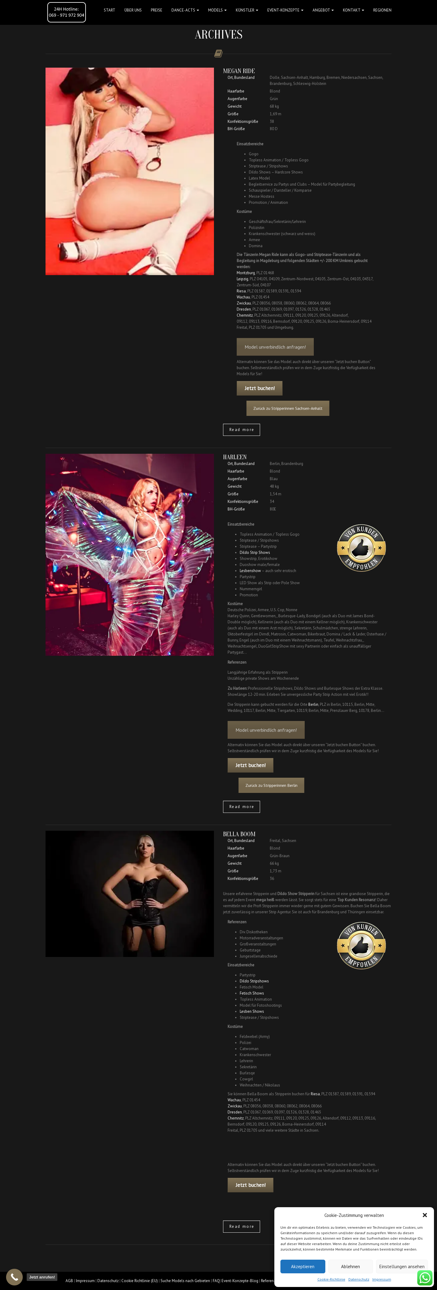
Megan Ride (239, 71)
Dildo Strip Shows (255, 552)
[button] (425, 1215)
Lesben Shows (252, 1011)
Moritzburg (246, 272)
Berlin (313, 704)
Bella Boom (239, 834)
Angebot (323, 10)
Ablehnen (350, 1266)
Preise (156, 10)
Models (217, 10)
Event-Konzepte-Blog (240, 1280)
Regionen (382, 10)
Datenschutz (358, 1279)
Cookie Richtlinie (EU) (139, 1280)
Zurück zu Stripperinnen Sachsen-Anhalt (294, 408)
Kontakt (353, 10)
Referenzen (270, 1280)
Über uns (133, 10)
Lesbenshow (250, 570)
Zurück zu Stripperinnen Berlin (283, 785)
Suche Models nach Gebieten (185, 1280)
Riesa (241, 291)
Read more (242, 429)
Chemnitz (245, 315)
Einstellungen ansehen (402, 1266)
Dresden (244, 309)
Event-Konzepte (285, 10)
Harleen (235, 457)
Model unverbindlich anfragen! (275, 354)
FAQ (216, 1280)
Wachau (243, 297)
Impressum (381, 1279)
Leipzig (242, 278)
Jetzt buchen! (260, 388)
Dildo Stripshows (254, 981)
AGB (69, 1280)
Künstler (247, 10)
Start (109, 10)
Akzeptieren (302, 1266)
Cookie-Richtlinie (331, 1279)
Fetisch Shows (252, 993)
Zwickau (244, 303)
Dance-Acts (185, 10)
